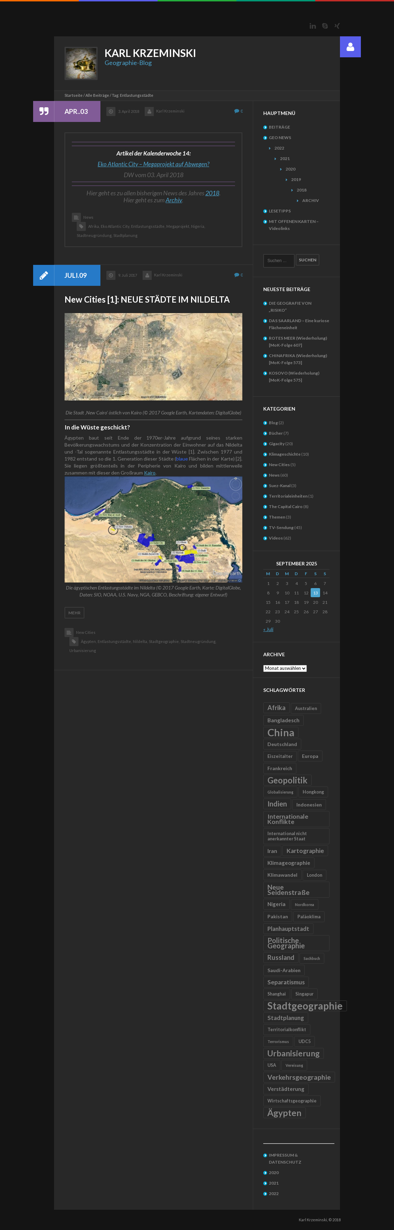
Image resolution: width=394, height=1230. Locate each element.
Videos (276, 538)
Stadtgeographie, (164, 641)
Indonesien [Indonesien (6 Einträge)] (309, 805)
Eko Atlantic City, (115, 226)
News (88, 217)
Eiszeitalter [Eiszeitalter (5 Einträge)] (280, 756)
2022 (279, 148)
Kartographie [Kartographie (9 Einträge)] (305, 850)
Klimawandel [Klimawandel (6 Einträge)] (282, 875)
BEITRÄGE (279, 127)
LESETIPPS (280, 211)
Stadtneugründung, (94, 235)
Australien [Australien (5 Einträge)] (306, 708)
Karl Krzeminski (170, 111)
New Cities (86, 632)
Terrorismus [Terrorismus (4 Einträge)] (278, 1041)
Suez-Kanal (279, 485)
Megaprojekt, (178, 226)
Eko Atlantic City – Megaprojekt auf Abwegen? (153, 164)
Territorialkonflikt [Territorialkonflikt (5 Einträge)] (286, 1029)
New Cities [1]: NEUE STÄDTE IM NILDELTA (147, 299)
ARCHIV (310, 200)
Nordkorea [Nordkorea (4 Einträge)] (304, 904)
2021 (285, 158)
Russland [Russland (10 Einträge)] (280, 957)
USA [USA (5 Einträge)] (271, 1065)
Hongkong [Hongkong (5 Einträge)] (313, 792)
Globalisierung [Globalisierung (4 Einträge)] (280, 792)
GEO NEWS (280, 137)
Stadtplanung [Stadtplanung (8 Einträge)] (285, 1017)
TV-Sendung (281, 527)
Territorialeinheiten (288, 496)
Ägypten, (89, 641)
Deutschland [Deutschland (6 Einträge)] (282, 744)
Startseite (74, 95)
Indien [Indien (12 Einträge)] (277, 804)
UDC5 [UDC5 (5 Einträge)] (304, 1041)
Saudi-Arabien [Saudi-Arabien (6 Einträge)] (284, 970)
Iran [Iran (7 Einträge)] (272, 851)
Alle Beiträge (97, 95)
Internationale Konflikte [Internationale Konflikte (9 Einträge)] (287, 819)
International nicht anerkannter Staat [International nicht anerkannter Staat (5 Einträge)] (287, 836)
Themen (277, 517)
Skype (325, 26)
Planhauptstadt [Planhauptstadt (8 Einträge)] (288, 928)
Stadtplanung (125, 235)
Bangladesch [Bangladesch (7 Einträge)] (283, 720)
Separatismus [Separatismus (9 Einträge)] (286, 982)
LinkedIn (313, 26)
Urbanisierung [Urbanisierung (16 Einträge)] (293, 1053)
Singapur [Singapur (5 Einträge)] (304, 994)
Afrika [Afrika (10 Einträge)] (276, 707)
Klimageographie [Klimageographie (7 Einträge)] (288, 863)
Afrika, (94, 226)
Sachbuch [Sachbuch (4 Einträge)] (312, 958)
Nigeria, (198, 226)
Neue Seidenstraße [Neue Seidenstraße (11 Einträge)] (288, 889)
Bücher (276, 433)
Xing (337, 26)
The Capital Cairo (286, 506)
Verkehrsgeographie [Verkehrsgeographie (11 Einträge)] (299, 1077)
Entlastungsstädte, (148, 226)
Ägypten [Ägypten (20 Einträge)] (284, 1112)
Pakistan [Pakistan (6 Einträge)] (277, 916)
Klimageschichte (285, 454)
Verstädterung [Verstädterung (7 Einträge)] (285, 1089)
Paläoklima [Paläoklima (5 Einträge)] (308, 916)
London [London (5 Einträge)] (314, 875)
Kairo (150, 473)
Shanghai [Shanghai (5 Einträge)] (276, 994)
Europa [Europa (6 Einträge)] (310, 756)
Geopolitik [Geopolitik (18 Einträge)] (287, 780)
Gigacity (277, 443)
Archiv (174, 200)
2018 (212, 193)
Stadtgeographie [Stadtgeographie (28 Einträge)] (305, 1005)
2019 (296, 179)
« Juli (268, 629)
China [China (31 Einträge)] (280, 732)
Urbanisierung (82, 650)
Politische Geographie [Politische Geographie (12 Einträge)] (286, 943)
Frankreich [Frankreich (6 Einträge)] (279, 768)
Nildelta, (140, 641)
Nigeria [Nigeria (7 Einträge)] (276, 904)
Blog (273, 422)
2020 (290, 169)
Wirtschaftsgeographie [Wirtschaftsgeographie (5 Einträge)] (292, 1101)
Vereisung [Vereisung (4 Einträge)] (294, 1065)
